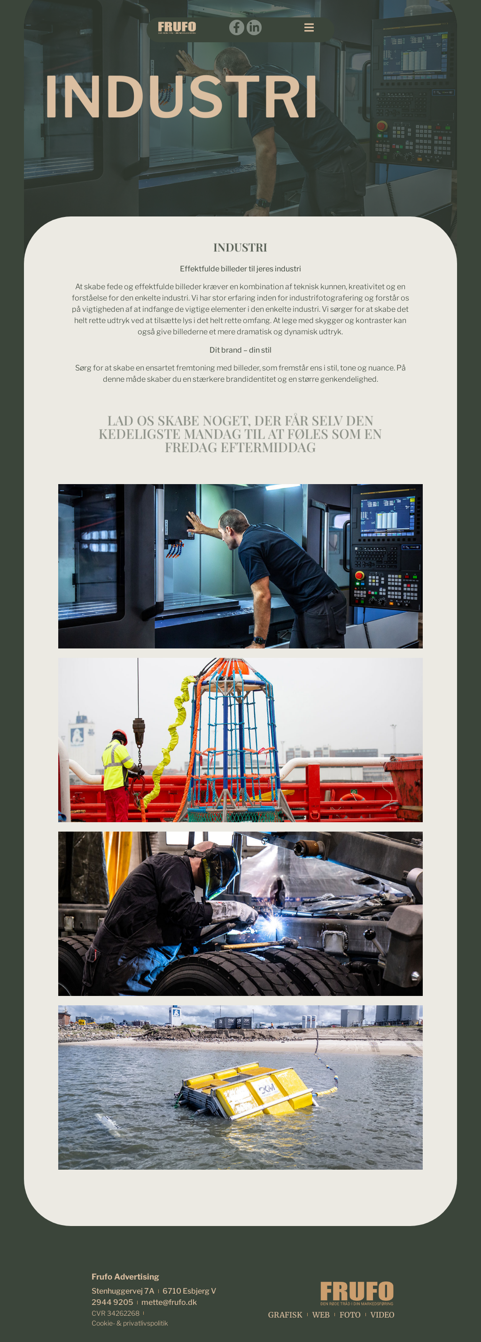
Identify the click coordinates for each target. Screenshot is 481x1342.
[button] (309, 27)
